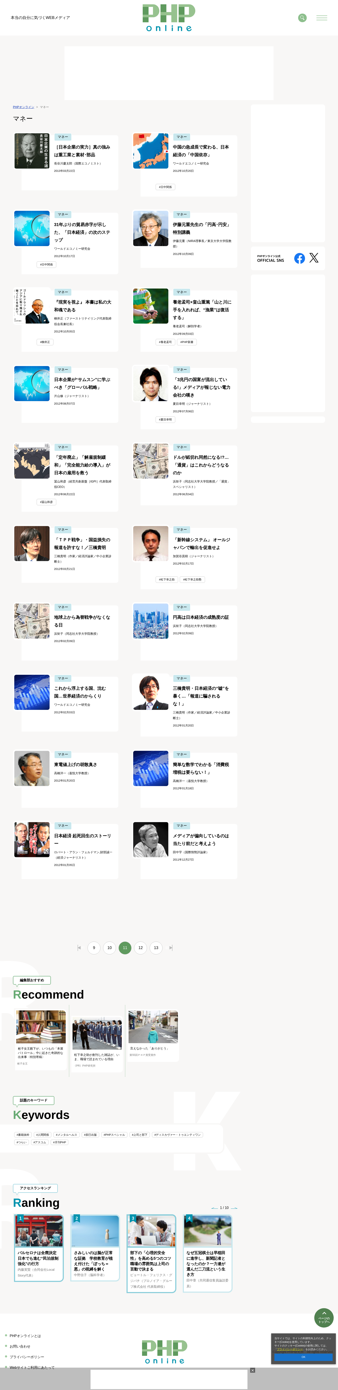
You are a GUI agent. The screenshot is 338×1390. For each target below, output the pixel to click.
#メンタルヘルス (66, 1134)
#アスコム (39, 1142)
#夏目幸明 (165, 419)
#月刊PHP (59, 1142)
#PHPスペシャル (114, 1134)
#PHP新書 (186, 342)
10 (109, 948)
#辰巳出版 (90, 1134)
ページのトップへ (324, 1317)
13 (156, 948)
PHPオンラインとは (25, 1336)
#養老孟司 (165, 342)
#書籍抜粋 (23, 1134)
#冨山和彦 (46, 502)
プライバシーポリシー (290, 1349)
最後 (168, 947)
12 (140, 948)
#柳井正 (45, 342)
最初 (81, 947)
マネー (63, 137)
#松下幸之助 (167, 579)
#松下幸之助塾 (192, 579)
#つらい (22, 1142)
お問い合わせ (20, 1346)
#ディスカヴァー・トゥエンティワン (177, 1134)
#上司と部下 (139, 1134)
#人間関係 (42, 1134)
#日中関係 (165, 187)
